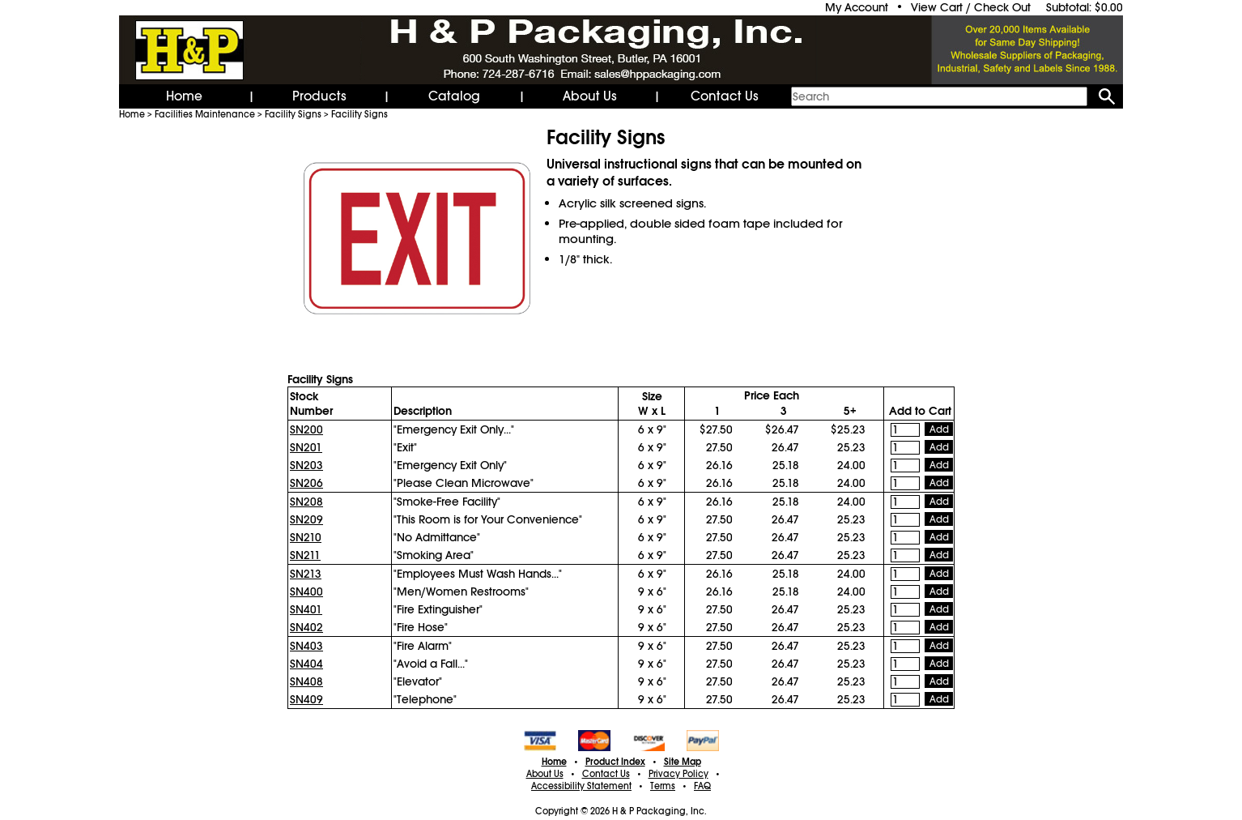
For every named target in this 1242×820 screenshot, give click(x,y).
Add (939, 429)
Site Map (682, 761)
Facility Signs (293, 114)
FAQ (702, 786)
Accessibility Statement (581, 786)
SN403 (306, 645)
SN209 (306, 519)
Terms (662, 786)
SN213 (305, 573)
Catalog (454, 96)
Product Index (615, 761)
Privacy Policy (678, 773)
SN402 (306, 627)
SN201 (306, 447)
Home (184, 96)
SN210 (305, 537)
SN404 (306, 663)
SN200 (306, 429)
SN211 (305, 555)
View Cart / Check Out (971, 7)
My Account (856, 7)
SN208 (306, 501)
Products (319, 96)
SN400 (306, 591)
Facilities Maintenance (205, 114)
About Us (590, 96)
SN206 (306, 483)
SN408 (306, 681)
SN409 (306, 699)
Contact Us (725, 96)
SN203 (306, 465)
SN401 (306, 609)
